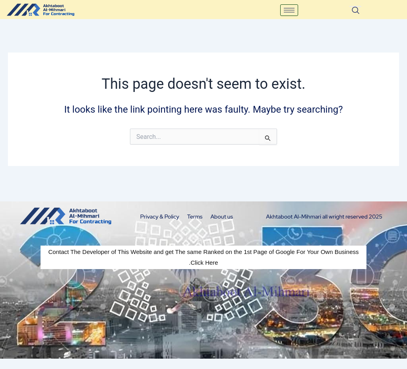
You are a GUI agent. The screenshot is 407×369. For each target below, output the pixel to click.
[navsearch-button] (355, 6)
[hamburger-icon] (289, 10)
